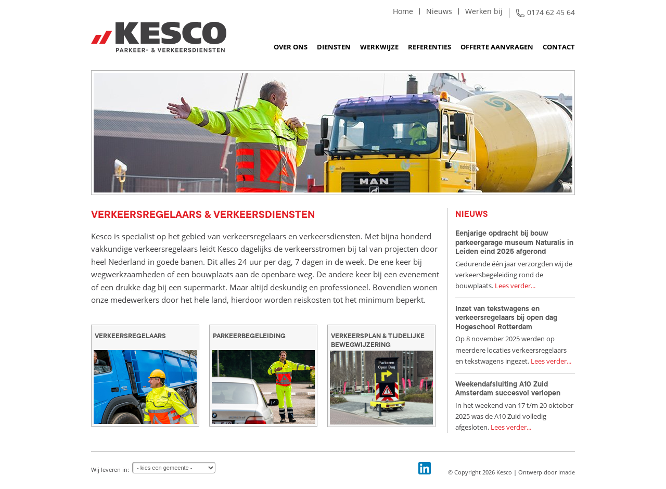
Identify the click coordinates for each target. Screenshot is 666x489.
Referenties (429, 47)
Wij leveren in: (110, 469)
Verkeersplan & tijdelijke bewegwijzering (378, 340)
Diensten (334, 47)
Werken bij (484, 11)
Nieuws (439, 11)
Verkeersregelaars (130, 335)
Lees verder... (515, 285)
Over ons (291, 47)
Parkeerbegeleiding (249, 335)
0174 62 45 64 (551, 12)
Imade (566, 472)
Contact (559, 47)
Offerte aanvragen (496, 47)
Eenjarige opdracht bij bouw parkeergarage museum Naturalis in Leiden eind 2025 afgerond (514, 242)
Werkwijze (379, 47)
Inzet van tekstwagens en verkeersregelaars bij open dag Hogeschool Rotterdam (506, 317)
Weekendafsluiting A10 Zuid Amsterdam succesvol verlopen (507, 388)
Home (403, 11)
